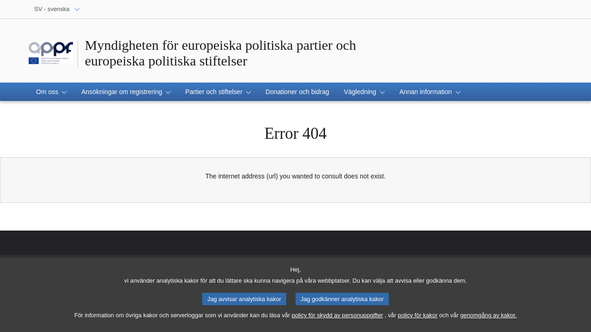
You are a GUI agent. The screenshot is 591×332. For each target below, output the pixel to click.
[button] (51, 92)
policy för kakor (418, 315)
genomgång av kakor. (488, 315)
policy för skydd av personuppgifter (337, 315)
